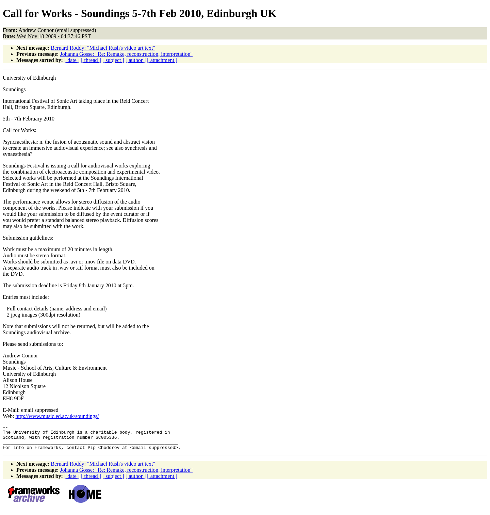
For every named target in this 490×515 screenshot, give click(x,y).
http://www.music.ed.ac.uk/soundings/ (57, 416)
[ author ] (136, 60)
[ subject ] (113, 60)
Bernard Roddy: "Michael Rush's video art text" (103, 48)
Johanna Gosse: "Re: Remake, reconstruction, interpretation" (126, 54)
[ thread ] (91, 60)
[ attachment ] (162, 60)
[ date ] (72, 60)
